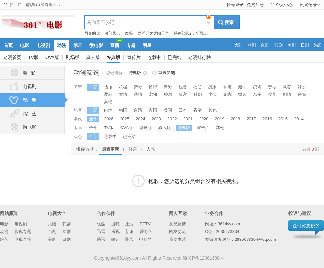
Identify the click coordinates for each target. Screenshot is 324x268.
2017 (251, 119)
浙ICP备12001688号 (203, 258)
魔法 (242, 87)
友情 (123, 94)
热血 (108, 87)
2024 (140, 119)
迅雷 (101, 231)
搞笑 (197, 87)
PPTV (145, 223)
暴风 (129, 239)
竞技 (272, 87)
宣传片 (134, 57)
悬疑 (287, 87)
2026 (108, 119)
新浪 (129, 231)
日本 (183, 110)
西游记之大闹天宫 (153, 33)
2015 (283, 119)
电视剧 (22, 86)
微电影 (22, 127)
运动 (138, 87)
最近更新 (110, 149)
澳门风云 (112, 33)
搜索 (229, 22)
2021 (188, 119)
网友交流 (177, 231)
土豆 (129, 223)
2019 (219, 119)
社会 (302, 87)
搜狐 (115, 223)
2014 (299, 119)
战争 (212, 87)
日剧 (66, 239)
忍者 (257, 87)
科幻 (197, 94)
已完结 (174, 57)
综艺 (4, 239)
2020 (204, 119)
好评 (132, 149)
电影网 (145, 239)
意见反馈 (177, 223)
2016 (267, 119)
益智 (242, 94)
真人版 (93, 57)
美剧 (52, 239)
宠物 (153, 94)
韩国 (123, 110)
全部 (93, 87)
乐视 (115, 231)
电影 (4, 223)
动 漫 (36, 100)
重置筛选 (166, 72)
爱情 (138, 94)
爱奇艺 (146, 231)
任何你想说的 (306, 225)
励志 (227, 94)
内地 (108, 110)
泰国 (153, 110)
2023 (156, 119)
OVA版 (52, 57)
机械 (123, 87)
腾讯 (101, 239)
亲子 (257, 94)
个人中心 (281, 4)
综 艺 (22, 113)
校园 (168, 94)
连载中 (154, 57)
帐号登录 (235, 4)
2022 (172, 119)
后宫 (183, 94)
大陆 (52, 223)
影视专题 (22, 231)
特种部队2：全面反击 (192, 33)
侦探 (302, 94)
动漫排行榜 (199, 57)
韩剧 (66, 223)
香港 (197, 110)
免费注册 (255, 4)
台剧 (52, 231)
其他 (108, 101)
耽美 (183, 87)
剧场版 (72, 57)
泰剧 (66, 231)
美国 (168, 110)
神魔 (227, 87)
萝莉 (108, 94)
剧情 (287, 94)
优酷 (101, 223)
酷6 (115, 239)
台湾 (138, 110)
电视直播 (22, 239)
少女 (212, 94)
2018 (235, 119)
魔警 (129, 33)
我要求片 (177, 239)
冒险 (168, 87)
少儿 (272, 94)
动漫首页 (12, 57)
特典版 (113, 57)
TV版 (33, 57)
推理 (153, 87)
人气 (150, 149)
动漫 (4, 231)
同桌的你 (92, 33)
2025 (124, 119)
